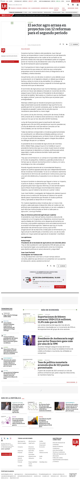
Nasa (25, 12)
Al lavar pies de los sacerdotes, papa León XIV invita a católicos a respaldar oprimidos (18, 408)
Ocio (40, 458)
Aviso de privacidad (58, 450)
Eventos (41, 450)
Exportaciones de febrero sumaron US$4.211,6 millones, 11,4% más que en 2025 (54, 319)
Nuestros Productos (58, 446)
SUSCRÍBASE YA (60, 286)
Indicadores (21, 456)
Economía (42, 447)
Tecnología (7, 313)
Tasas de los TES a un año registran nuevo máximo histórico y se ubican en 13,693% (11, 351)
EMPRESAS (24, 8)
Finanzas (20, 452)
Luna (30, 12)
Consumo (20, 447)
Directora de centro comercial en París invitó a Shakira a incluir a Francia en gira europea (10, 363)
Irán (63, 12)
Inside (40, 456)
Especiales (31, 450)
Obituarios (31, 458)
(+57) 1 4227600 (5, 449)
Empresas (20, 450)
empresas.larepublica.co (31, 474)
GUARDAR (74, 44)
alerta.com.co (4, 477)
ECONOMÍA (19, 8)
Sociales (20, 465)
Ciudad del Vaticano (17, 402)
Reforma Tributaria (37, 12)
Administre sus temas (8, 61)
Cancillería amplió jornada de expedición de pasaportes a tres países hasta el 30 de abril (45, 422)
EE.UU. (5, 334)
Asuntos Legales (22, 443)
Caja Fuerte (32, 443)
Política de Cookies (58, 457)
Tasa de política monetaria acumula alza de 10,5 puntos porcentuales (53, 365)
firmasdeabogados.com (45, 474)
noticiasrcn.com (55, 476)
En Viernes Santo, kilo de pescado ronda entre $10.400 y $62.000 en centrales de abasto (45, 407)
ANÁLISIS (51, 8)
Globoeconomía (43, 452)
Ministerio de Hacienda (71, 12)
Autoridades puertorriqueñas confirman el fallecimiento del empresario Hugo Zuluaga (9, 326)
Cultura (6, 370)
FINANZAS (13, 8)
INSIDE (76, 8)
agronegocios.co (18, 474)
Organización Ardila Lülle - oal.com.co (73, 475)
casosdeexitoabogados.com (8, 476)
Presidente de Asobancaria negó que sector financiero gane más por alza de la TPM (56, 341)
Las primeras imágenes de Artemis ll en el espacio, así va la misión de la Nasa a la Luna (11, 375)
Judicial (41, 416)
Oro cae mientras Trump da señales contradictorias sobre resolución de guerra (18, 422)
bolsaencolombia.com (58, 474)
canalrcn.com (37, 476)
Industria (6, 321)
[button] (23, 280)
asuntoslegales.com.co (7, 474)
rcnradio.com (45, 476)
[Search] (68, 4)
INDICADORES (71, 8)
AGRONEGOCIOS (44, 8)
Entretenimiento (8, 358)
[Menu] (9, 8)
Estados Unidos (56, 12)
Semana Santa (47, 12)
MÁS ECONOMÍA (71, 382)
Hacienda (6, 347)
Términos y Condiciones (59, 452)
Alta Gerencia (32, 441)
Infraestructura (32, 456)
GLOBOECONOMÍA (35, 8)
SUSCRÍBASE (75, 1)
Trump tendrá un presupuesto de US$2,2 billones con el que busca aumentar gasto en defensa (11, 340)
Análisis (41, 441)
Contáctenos (56, 448)
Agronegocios (21, 441)
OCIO (29, 8)
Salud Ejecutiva (43, 462)
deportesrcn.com (14, 477)
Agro (40, 402)
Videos (30, 465)
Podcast (20, 462)
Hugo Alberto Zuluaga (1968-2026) (10, 315)
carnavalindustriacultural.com (24, 476)
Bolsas (14, 416)
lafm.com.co (63, 476)
